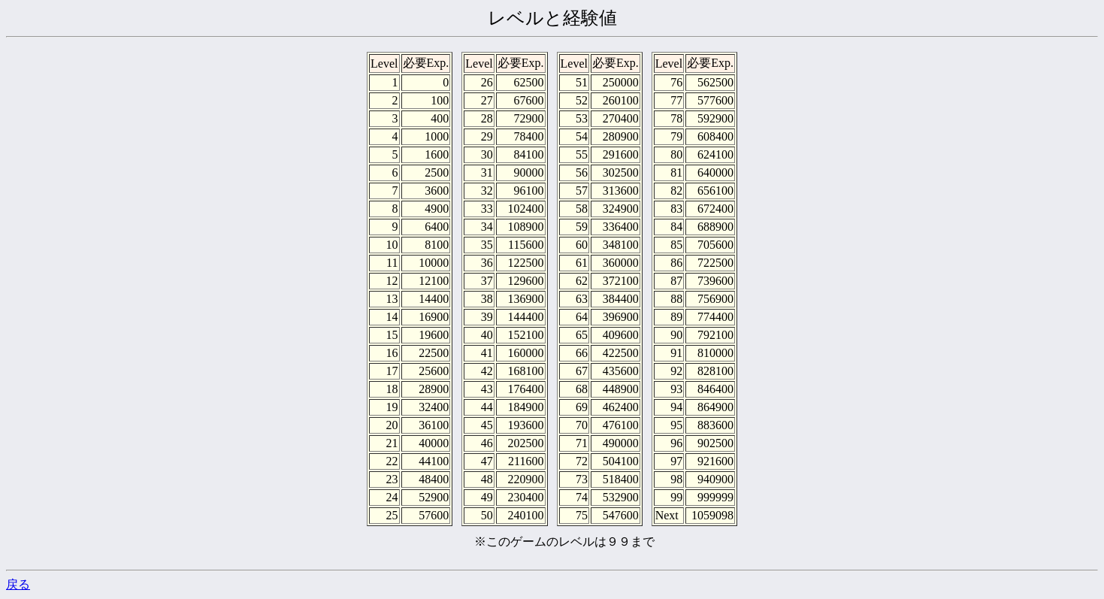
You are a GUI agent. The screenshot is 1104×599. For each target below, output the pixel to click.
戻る (18, 584)
